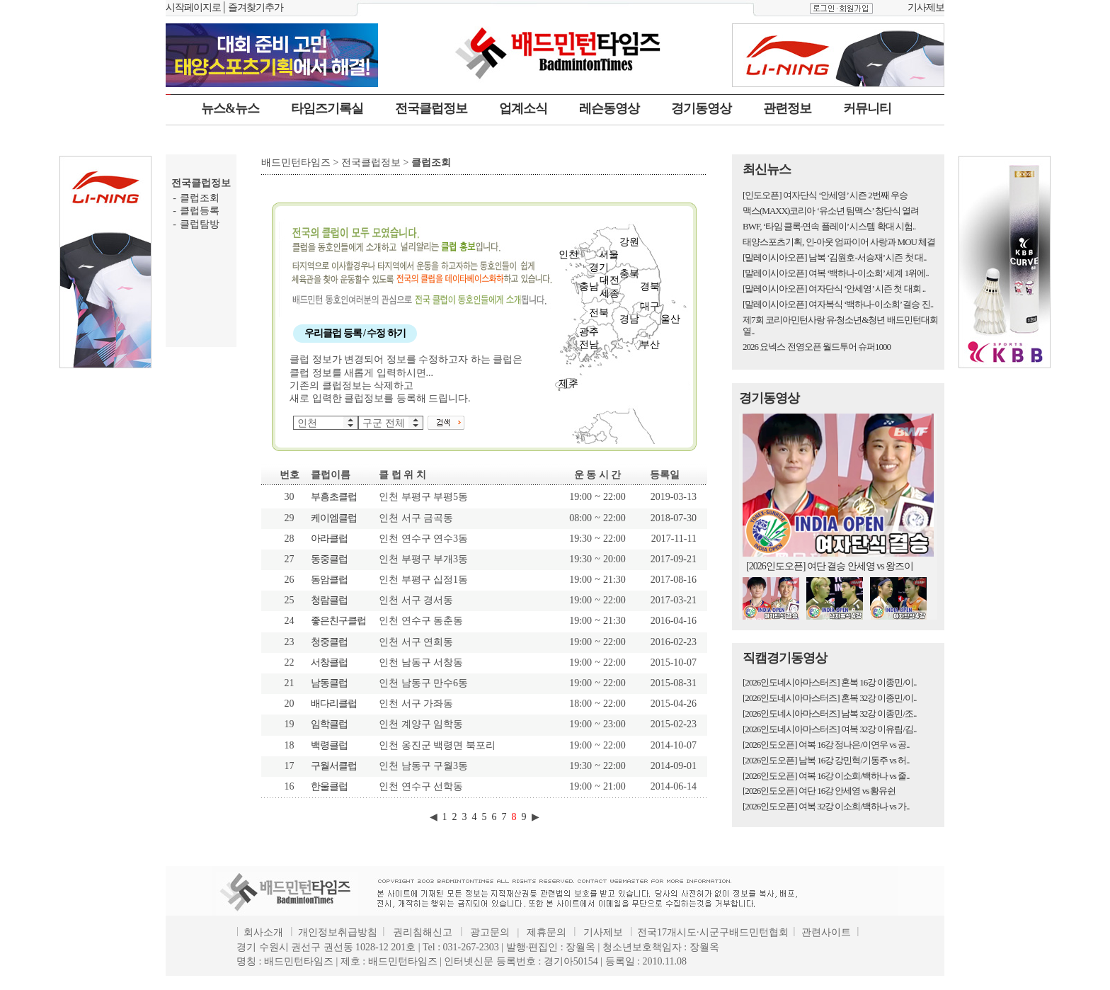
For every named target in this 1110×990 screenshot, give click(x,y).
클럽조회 (199, 198)
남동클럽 (329, 683)
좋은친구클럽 (338, 620)
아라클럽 (329, 538)
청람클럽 (329, 600)
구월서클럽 (334, 766)
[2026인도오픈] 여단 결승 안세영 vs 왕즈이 (829, 566)
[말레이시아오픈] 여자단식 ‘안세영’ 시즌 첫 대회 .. (834, 288)
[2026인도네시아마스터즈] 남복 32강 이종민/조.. (830, 713)
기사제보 (926, 7)
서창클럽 (329, 662)
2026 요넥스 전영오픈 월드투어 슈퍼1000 (817, 346)
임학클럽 (329, 724)
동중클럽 (329, 559)
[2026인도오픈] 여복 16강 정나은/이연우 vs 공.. (826, 744)
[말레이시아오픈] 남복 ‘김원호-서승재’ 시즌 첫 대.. (834, 257)
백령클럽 (329, 745)
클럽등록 (199, 210)
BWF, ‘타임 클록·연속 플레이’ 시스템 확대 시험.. (829, 226)
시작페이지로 (193, 7)
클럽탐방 (199, 224)
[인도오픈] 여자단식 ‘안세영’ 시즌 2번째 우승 (825, 195)
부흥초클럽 (334, 496)
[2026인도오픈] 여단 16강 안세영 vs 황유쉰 (819, 790)
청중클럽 (329, 642)
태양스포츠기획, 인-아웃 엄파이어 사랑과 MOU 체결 (839, 242)
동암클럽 (329, 579)
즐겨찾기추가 (255, 7)
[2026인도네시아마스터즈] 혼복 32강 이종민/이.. (830, 698)
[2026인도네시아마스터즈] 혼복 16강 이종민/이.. (830, 682)
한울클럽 (329, 786)
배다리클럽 (334, 703)
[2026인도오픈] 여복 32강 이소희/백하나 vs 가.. (826, 806)
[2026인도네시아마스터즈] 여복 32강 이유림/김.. (830, 729)
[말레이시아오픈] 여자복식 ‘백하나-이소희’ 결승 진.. (838, 304)
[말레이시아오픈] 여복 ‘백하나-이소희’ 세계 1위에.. (836, 273)
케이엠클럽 (334, 518)
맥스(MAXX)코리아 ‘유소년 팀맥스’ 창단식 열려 (831, 210)
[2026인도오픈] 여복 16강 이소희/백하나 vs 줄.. (826, 775)
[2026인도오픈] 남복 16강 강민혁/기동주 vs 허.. (826, 760)
